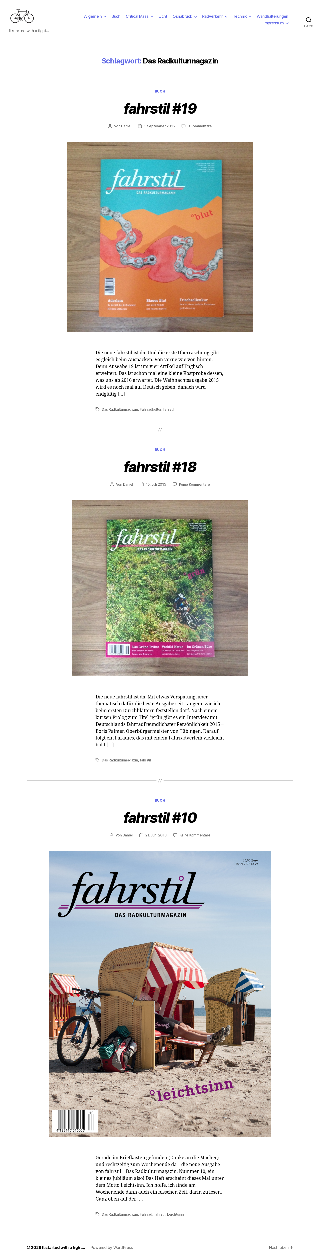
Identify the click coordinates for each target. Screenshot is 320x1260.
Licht (163, 16)
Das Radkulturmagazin (120, 409)
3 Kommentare (200, 126)
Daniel (126, 126)
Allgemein (93, 16)
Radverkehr (212, 16)
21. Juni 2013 (156, 835)
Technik (240, 16)
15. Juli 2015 (156, 484)
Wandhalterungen (272, 16)
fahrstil (168, 409)
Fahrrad (146, 1214)
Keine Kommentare (194, 484)
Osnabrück (182, 16)
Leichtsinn (175, 1214)
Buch (116, 16)
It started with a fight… (63, 1247)
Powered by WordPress (111, 1247)
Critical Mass (137, 16)
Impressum (274, 23)
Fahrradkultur (150, 409)
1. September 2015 (159, 126)
